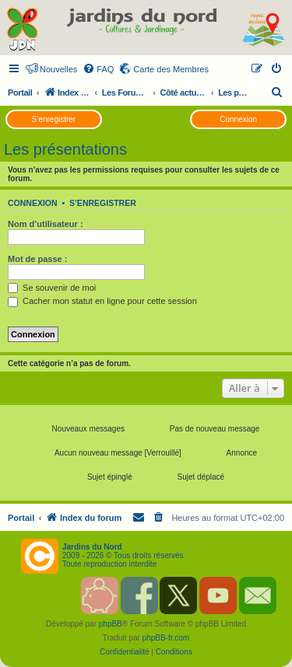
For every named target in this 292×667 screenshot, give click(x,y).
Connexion (238, 119)
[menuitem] (98, 69)
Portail (20, 92)
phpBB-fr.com (166, 638)
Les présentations (65, 149)
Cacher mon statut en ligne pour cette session (102, 301)
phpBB (110, 624)
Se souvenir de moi (52, 287)
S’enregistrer (53, 119)
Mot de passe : (37, 259)
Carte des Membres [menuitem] (171, 69)
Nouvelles (58, 69)
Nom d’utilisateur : (45, 224)
